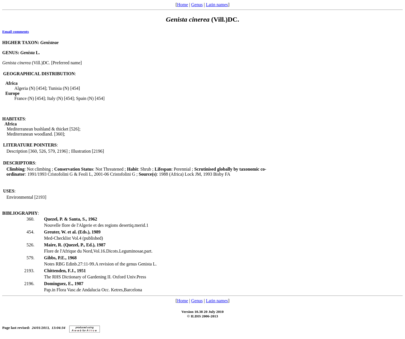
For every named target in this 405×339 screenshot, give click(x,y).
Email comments (15, 31)
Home (182, 4)
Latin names (217, 4)
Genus (197, 4)
